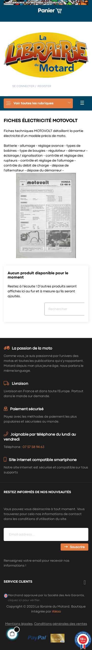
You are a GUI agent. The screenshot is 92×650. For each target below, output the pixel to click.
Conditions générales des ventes (60, 623)
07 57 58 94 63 (33, 447)
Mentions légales (19, 623)
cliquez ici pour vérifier (24, 600)
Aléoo (56, 611)
